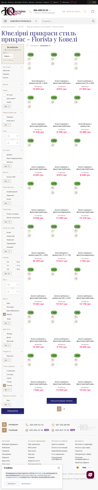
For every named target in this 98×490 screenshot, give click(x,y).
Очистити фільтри (14, 50)
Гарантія (78, 451)
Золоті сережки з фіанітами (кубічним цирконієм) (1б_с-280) (85, 211)
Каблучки (6, 447)
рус (94, 2)
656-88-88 (63, 425)
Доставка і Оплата (21, 2)
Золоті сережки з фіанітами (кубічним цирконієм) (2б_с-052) (61, 125)
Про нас (4, 2)
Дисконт (32, 2)
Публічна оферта (82, 462)
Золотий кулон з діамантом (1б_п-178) (61, 254)
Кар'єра (31, 454)
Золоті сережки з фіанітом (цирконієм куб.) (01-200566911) (61, 211)
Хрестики (6, 464)
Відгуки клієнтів (34, 464)
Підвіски (5, 457)
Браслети (6, 461)
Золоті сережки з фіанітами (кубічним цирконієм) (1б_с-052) (61, 82)
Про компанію (34, 444)
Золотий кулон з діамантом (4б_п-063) (38, 82)
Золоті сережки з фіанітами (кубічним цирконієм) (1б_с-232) (61, 383)
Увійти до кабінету (71, 11)
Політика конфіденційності (82, 458)
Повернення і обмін (83, 454)
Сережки (5, 451)
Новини (46, 2)
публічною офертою (29, 475)
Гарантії (54, 2)
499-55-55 (37, 425)
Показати (12, 411)
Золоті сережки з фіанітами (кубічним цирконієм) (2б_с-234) (85, 340)
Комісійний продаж (60, 451)
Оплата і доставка (82, 447)
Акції (73, 2)
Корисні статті (34, 461)
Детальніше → (27, 483)
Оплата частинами (59, 447)
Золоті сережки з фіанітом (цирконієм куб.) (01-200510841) (85, 254)
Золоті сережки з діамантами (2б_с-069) (38, 254)
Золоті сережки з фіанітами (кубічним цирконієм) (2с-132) (38, 125)
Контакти (39, 2)
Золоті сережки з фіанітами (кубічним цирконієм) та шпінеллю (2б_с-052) (38, 168)
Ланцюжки (6, 454)
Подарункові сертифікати (57, 458)
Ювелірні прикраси (10, 444)
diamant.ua (39, 473)
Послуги (11, 2)
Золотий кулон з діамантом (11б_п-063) (85, 125)
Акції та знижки (58, 444)
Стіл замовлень (58, 454)
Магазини (64, 2)
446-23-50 (36, 430)
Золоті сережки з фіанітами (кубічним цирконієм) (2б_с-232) (85, 383)
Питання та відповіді (83, 444)
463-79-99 (62, 430)
